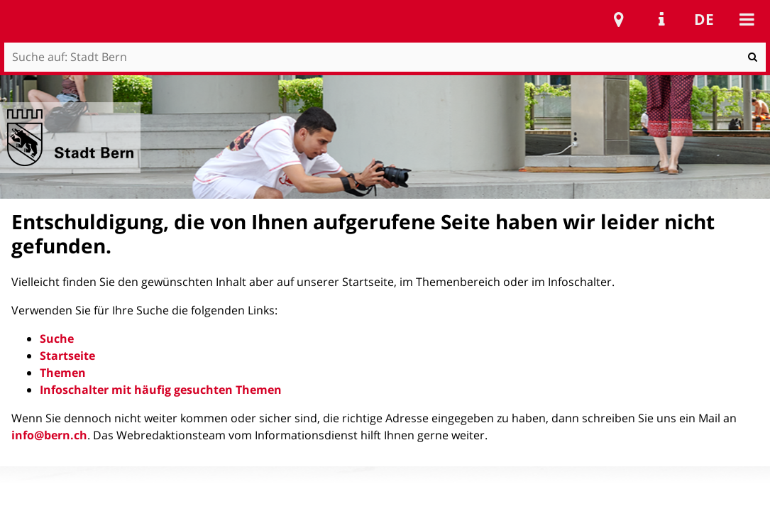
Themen (63, 372)
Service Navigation (661, 19)
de (704, 19)
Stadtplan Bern (619, 19)
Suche (57, 338)
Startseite (67, 355)
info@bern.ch (49, 435)
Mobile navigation (746, 19)
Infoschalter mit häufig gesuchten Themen (161, 389)
